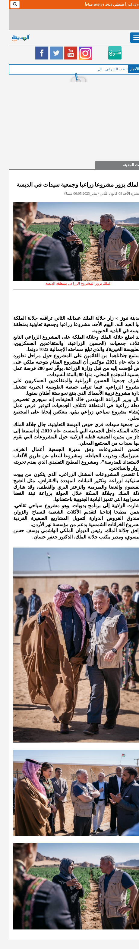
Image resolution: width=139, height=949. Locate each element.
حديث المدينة (125, 165)
